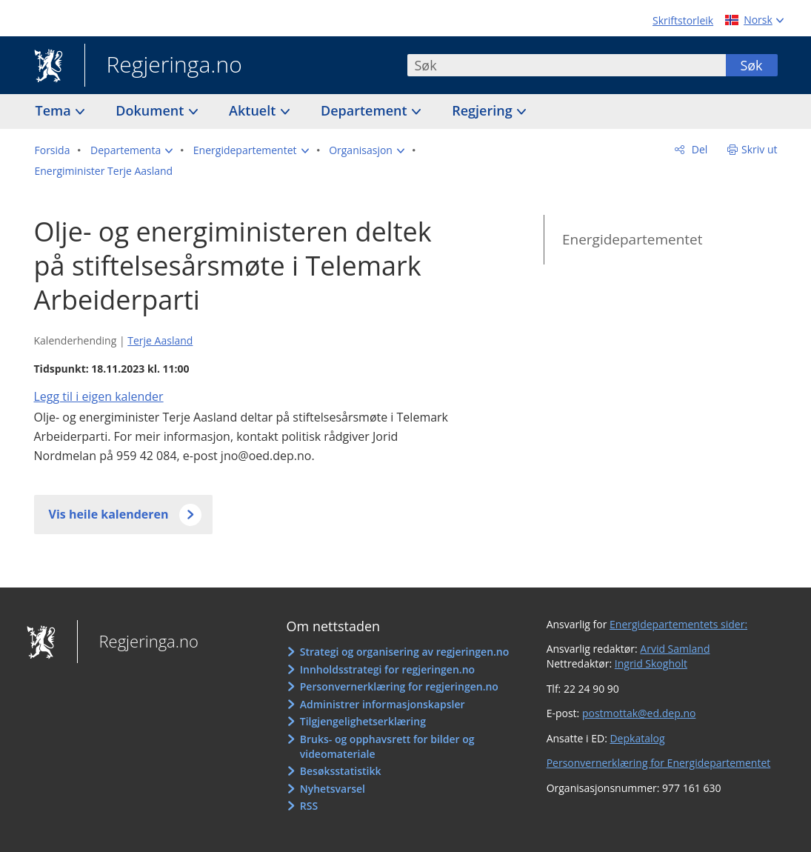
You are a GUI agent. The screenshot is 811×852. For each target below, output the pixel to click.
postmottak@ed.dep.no (638, 713)
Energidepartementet (632, 239)
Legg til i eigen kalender (99, 396)
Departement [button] (365, 110)
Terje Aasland (160, 340)
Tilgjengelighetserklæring (363, 721)
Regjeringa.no (163, 66)
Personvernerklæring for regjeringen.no (399, 686)
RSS (309, 806)
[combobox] (566, 65)
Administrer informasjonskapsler (382, 704)
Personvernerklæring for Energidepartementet (659, 763)
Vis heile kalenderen (109, 514)
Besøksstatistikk (340, 771)
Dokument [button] (151, 110)
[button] (131, 150)
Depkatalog (637, 738)
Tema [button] (55, 110)
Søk (751, 65)
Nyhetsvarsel (332, 789)
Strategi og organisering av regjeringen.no (405, 652)
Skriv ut (759, 149)
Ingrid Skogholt (651, 663)
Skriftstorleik (683, 20)
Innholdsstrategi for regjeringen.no (387, 669)
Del (698, 149)
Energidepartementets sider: (678, 624)
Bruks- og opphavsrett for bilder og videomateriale (387, 746)
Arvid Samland (675, 649)
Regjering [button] (483, 110)
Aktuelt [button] (254, 110)
